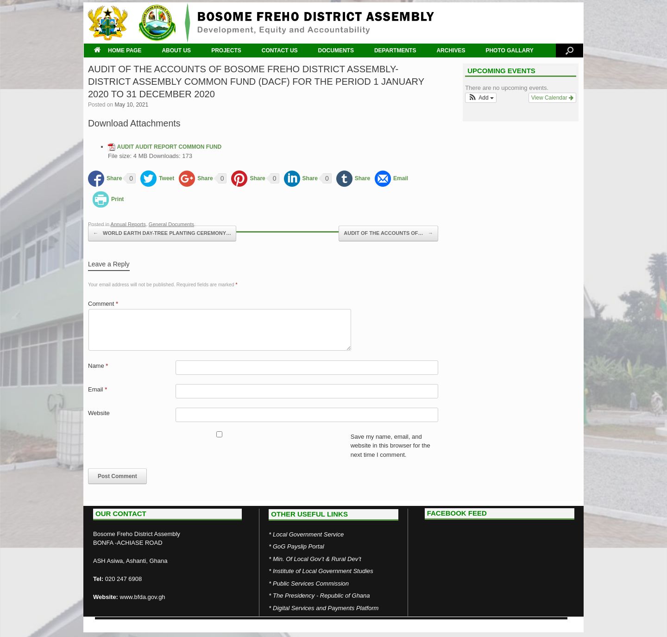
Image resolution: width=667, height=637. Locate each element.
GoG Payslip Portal (298, 546)
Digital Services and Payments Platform (325, 608)
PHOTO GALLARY (509, 50)
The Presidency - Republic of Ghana (321, 595)
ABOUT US (176, 50)
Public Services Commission (311, 583)
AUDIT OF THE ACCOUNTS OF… (388, 233)
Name (98, 365)
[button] (481, 97)
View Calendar (552, 98)
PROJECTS (226, 50)
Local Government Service (308, 534)
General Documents (171, 224)
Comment (103, 303)
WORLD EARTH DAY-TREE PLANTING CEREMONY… (162, 233)
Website (99, 413)
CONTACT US (280, 50)
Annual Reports (128, 224)
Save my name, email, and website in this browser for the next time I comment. (390, 445)
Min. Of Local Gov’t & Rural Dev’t (317, 558)
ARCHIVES (450, 50)
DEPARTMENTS (395, 50)
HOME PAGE (117, 50)
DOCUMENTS (336, 50)
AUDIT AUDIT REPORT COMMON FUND (169, 147)
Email (97, 389)
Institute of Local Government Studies (323, 571)
